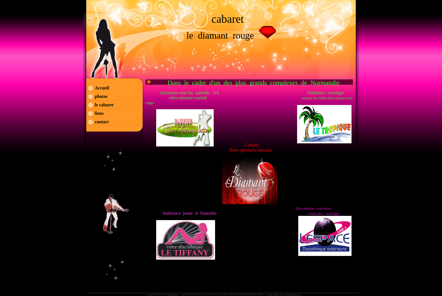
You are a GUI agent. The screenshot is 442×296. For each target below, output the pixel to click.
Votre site (172, 294)
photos (101, 96)
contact (102, 121)
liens (99, 113)
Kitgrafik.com (293, 294)
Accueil (102, 87)
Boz (277, 294)
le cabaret (105, 104)
